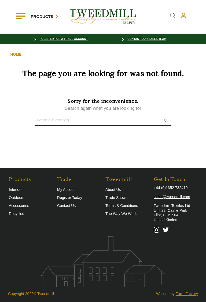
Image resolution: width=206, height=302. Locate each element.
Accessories (19, 205)
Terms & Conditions (121, 205)
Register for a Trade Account (64, 38)
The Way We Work (121, 214)
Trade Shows (116, 197)
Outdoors (16, 197)
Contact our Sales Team (146, 38)
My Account (66, 189)
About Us (113, 189)
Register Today (69, 197)
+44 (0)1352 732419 (171, 188)
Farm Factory (187, 294)
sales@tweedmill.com (172, 197)
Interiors (16, 189)
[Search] (103, 120)
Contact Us (66, 205)
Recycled (16, 214)
